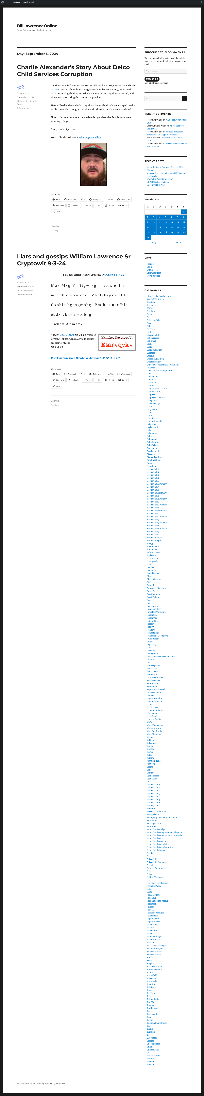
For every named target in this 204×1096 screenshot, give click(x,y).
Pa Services (152, 820)
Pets (149, 856)
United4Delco (153, 1050)
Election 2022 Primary (157, 517)
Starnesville (152, 981)
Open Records (153, 776)
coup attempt (153, 409)
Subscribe (152, 79)
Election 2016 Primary (157, 484)
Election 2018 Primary (156, 493)
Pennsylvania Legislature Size (160, 847)
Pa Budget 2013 (153, 794)
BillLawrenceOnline (37, 25)
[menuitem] (2, 2)
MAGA (150, 722)
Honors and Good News (157, 636)
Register (150, 264)
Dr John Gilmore (154, 460)
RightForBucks (153, 922)
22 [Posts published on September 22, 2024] (184, 227)
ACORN (150, 308)
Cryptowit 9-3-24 (114, 274)
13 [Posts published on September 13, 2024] (172, 222)
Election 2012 (153, 469)
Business (151, 353)
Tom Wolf (151, 1002)
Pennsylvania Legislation (158, 844)
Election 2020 (153, 502)
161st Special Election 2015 (159, 296)
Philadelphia (152, 859)
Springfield (152, 975)
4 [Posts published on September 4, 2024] (159, 217)
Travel (149, 1017)
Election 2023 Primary (157, 522)
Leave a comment (25, 294)
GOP (149, 582)
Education (151, 466)
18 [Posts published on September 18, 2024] (160, 227)
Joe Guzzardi (152, 668)
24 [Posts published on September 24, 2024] (153, 232)
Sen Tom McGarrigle (156, 945)
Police (149, 874)
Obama (150, 767)
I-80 (149, 648)
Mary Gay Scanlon (155, 731)
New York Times (154, 761)
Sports (150, 972)
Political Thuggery (155, 877)
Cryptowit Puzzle (25, 290)
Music (149, 755)
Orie (148, 782)
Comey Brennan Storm (157, 388)
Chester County (154, 362)
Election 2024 (153, 525)
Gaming (150, 567)
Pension (150, 853)
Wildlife (150, 1065)
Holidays (151, 630)
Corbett (150, 406)
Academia (151, 305)
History (150, 627)
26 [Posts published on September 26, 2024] (165, 232)
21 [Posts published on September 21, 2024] (178, 227)
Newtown (151, 764)
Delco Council (153, 439)
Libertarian (152, 713)
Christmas (151, 380)
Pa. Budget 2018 (154, 823)
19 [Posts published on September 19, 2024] (166, 227)
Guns (149, 600)
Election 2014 (153, 475)
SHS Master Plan (154, 966)
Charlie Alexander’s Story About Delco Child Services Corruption (73, 71)
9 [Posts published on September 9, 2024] (147, 222)
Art (148, 317)
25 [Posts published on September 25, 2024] (160, 232)
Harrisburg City (154, 609)
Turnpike (151, 1032)
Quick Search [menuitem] (29, 2)
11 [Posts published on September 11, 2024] (160, 222)
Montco (150, 749)
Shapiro (150, 963)
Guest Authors (153, 594)
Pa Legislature (153, 814)
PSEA (149, 889)
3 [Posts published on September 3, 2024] (153, 217)
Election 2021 (153, 508)
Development (153, 451)
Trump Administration (157, 1023)
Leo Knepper (152, 707)
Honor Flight (153, 633)
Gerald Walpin (153, 573)
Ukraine (150, 1041)
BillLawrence (23, 93)
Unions (150, 1047)
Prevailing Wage (154, 886)
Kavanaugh (152, 686)
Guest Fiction (153, 597)
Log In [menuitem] (8, 2)
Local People (152, 716)
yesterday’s (68, 334)
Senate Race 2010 (154, 951)
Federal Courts (153, 552)
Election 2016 (153, 481)
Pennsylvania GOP (155, 838)
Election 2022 (153, 514)
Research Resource (155, 913)
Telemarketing (153, 999)
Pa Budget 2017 (153, 805)
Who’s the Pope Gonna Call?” (160, 179)
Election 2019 (153, 496)
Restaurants (152, 916)
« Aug (153, 242)
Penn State (151, 826)
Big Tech (151, 329)
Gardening (151, 570)
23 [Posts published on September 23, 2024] (147, 232)
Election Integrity (154, 540)
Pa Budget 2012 (153, 791)
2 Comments (23, 108)
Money (150, 746)
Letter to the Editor (155, 710)
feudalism (151, 555)
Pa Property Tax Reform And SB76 (162, 817)
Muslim (150, 758)
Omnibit (150, 773)
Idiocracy (151, 651)
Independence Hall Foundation (161, 657)
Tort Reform (152, 1008)
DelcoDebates (153, 445)
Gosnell (150, 585)
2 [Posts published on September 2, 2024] (147, 217)
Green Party (152, 591)
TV (148, 1035)
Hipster (150, 624)
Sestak (150, 960)
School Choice (153, 939)
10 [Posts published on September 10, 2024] (154, 222)
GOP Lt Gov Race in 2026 (158, 182)
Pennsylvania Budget (156, 829)
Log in (149, 267)
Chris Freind (152, 377)
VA (148, 1053)
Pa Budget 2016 (154, 802)
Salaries (150, 928)
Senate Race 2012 (154, 954)
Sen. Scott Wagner (155, 948)
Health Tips (152, 618)
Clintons (150, 385)
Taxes (149, 990)
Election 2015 (153, 478)
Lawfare (150, 695)
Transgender (153, 1014)
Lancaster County (154, 692)
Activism (151, 311)
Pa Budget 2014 (153, 796)
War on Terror (153, 1056)
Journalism (152, 674)
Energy (150, 543)
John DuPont (152, 671)
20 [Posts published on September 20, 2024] (172, 227)
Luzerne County (154, 719)
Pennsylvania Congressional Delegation (164, 832)
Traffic (150, 1011)
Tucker (150, 1029)
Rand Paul (151, 898)
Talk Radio (151, 987)
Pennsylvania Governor (157, 841)
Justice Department (155, 677)
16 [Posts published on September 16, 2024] (147, 227)
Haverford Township (156, 612)
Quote (149, 892)
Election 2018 (153, 490)
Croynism (151, 418)
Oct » (178, 242)
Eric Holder (152, 549)
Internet (150, 659)
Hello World (152, 621)
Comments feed (154, 273)
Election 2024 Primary (157, 528)
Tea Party (151, 993)
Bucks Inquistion (154, 350)
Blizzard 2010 (153, 335)
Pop (148, 880)
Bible (149, 323)
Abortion (151, 302)
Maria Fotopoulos (155, 725)
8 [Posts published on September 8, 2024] (183, 217)
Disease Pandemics (155, 457)
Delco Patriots (153, 442)
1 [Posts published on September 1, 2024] (183, 212)
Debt (149, 430)
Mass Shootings (154, 734)
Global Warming (154, 579)
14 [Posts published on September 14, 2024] (178, 222)
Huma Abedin (153, 639)
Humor (150, 642)
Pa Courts (151, 808)
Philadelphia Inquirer (156, 862)
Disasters (151, 454)
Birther (150, 332)
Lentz (149, 704)
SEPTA (150, 957)
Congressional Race (155, 397)
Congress (151, 394)
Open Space (152, 779)
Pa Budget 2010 (153, 785)
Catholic (150, 356)
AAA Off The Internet (156, 299)
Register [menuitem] (16, 2)
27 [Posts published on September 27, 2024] (172, 232)
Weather (150, 1059)
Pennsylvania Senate (156, 850)
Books (149, 344)
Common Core (153, 391)
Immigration (152, 654)
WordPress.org (153, 276)
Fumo (149, 564)
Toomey (150, 1005)
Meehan (150, 737)
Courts (150, 412)
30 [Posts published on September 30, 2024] (147, 237)
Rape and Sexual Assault (157, 901)
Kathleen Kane (153, 680)
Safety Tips (152, 925)
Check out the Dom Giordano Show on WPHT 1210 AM (85, 358)
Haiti (149, 603)
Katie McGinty (153, 683)
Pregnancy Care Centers (157, 883)
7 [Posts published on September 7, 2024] (177, 217)
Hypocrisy (151, 645)
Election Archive (154, 537)
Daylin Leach (152, 427)
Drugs (149, 463)
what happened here (90, 137)
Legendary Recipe (155, 701)
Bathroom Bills (153, 320)
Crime (149, 415)
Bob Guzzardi (153, 338)
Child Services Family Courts (159, 371)
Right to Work (153, 919)
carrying (55, 89)
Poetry (150, 871)
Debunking (152, 433)
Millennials (152, 743)
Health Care (152, 615)
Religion (150, 907)
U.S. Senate (152, 1038)
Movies (150, 752)
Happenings (152, 606)
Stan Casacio (152, 978)
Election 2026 (153, 534)
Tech (149, 996)
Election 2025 (153, 531)
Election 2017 (153, 487)
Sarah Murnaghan (155, 936)
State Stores (152, 984)
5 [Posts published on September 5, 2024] (165, 217)
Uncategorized (153, 1044)
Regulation (152, 904)
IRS (148, 662)
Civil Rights (152, 383)
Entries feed (152, 270)
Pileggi (150, 865)
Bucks (149, 347)
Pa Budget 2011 (153, 788)
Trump (150, 1020)
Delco (149, 436)
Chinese (150, 374)
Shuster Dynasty (154, 969)
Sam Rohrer (152, 931)
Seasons (150, 942)
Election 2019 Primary (157, 499)
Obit (148, 770)
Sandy (149, 933)
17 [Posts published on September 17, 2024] (154, 227)
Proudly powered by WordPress (51, 1083)
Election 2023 (153, 520)
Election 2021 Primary (156, 511)
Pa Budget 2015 (153, 799)
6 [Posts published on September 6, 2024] (171, 217)
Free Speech (152, 561)
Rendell (150, 910)
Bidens (150, 326)
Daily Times (152, 424)
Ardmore (151, 314)
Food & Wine (152, 558)
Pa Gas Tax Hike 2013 (156, 811)
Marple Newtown (154, 728)
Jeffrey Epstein (153, 665)
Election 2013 (153, 472)
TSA (148, 1026)
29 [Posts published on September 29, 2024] (184, 232)
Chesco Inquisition (155, 359)
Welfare (150, 1062)
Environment (153, 546)
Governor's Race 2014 (156, 588)
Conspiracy (152, 400)
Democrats (152, 448)
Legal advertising (154, 698)
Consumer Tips (154, 403)
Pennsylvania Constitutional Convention (165, 835)
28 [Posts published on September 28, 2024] (178, 232)
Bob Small (151, 341)
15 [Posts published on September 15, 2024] (184, 222)
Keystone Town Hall (156, 689)
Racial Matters (153, 895)
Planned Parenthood (156, 868)
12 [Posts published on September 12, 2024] (166, 222)
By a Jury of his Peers (156, 185)
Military (150, 740)
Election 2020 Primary (157, 505)
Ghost (149, 576)
